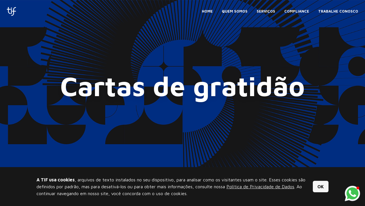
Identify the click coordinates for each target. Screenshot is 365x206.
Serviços (266, 11)
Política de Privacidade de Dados (260, 186)
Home (207, 11)
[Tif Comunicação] (11, 11)
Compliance (296, 11)
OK (320, 186)
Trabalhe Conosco (338, 11)
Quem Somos (235, 11)
